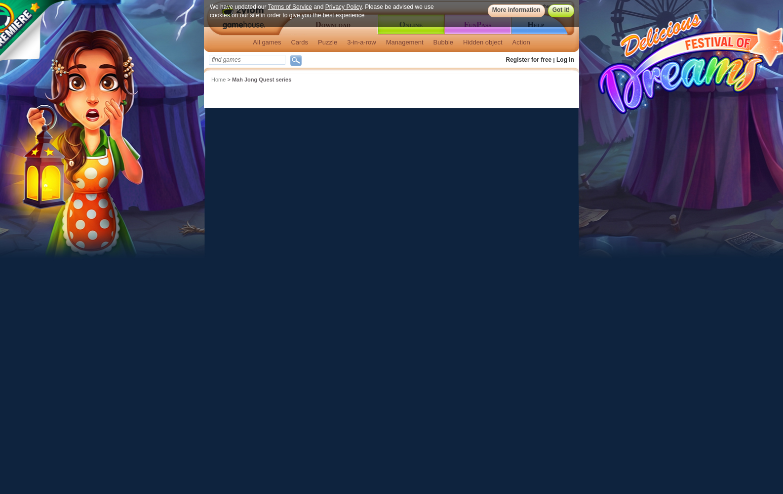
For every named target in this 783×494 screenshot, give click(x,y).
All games (267, 42)
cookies (220, 15)
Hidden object (483, 42)
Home (218, 79)
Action (521, 42)
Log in (565, 59)
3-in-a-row (361, 42)
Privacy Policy (343, 6)
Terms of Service (290, 6)
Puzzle (327, 42)
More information (516, 9)
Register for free (529, 59)
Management (405, 42)
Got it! (561, 9)
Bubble (443, 42)
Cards (299, 42)
